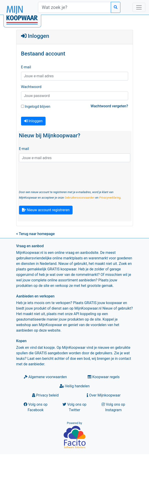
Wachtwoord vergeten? (109, 106)
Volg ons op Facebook (35, 407)
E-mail (26, 67)
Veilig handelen (75, 386)
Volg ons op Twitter (74, 407)
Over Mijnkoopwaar (103, 395)
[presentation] (54, 175)
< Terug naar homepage (35, 234)
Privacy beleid (45, 395)
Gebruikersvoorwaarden (80, 197)
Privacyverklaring (110, 197)
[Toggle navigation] (139, 7)
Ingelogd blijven (35, 106)
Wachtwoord (31, 87)
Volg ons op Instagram (113, 407)
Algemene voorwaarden (45, 377)
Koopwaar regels (103, 377)
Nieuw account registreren (46, 210)
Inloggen (33, 121)
